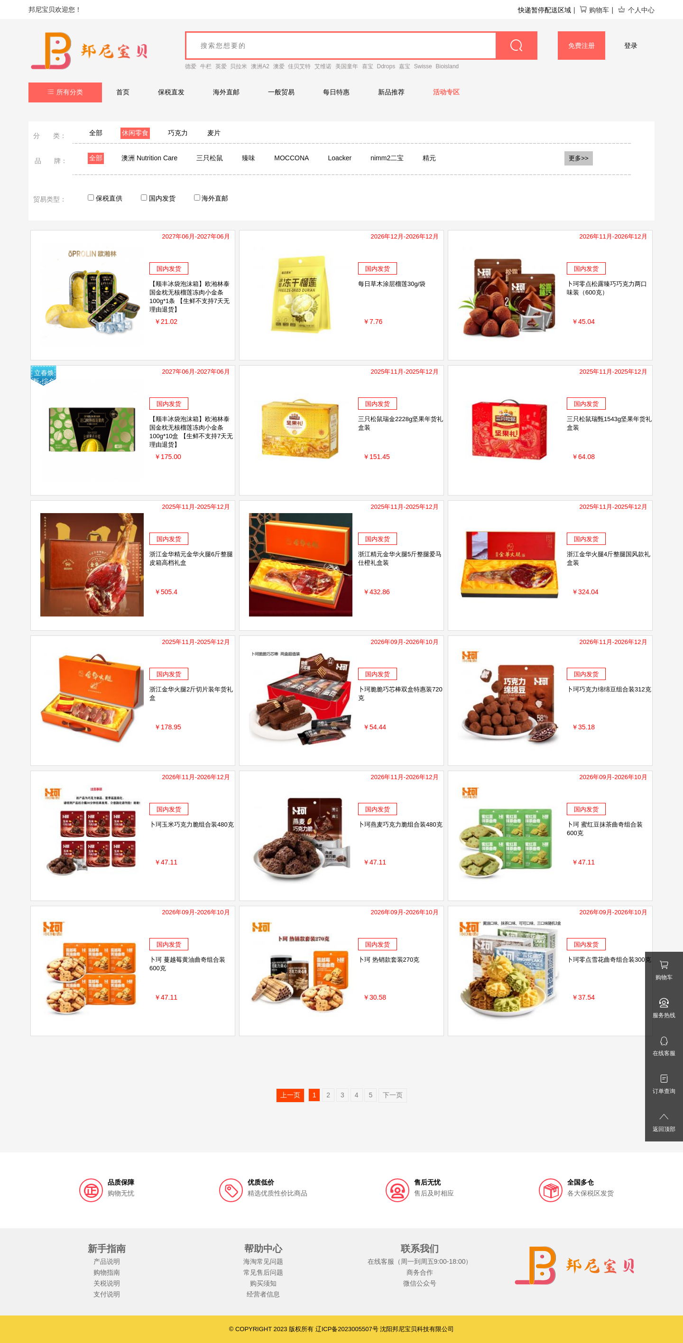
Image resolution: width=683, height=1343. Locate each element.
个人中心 (636, 10)
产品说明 (106, 1261)
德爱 (190, 66)
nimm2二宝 (387, 158)
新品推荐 (391, 92)
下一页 (393, 1095)
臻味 (248, 158)
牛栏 (206, 66)
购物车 (594, 10)
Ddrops (386, 66)
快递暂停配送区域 (544, 10)
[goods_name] (361, 45)
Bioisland (447, 66)
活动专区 (446, 92)
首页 (122, 92)
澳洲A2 (260, 66)
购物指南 (106, 1272)
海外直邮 (226, 92)
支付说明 (106, 1294)
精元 (429, 158)
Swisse (423, 66)
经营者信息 (263, 1294)
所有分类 (65, 92)
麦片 (214, 133)
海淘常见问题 (263, 1261)
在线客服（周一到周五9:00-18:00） (420, 1261)
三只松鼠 (209, 158)
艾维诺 (323, 66)
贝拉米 (238, 66)
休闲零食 (135, 133)
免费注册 (581, 45)
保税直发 (171, 92)
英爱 (221, 66)
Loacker (339, 158)
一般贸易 (281, 92)
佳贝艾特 (299, 66)
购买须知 (263, 1283)
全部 (95, 133)
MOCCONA (291, 158)
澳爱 (279, 66)
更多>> (579, 158)
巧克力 (178, 133)
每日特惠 (336, 92)
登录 (630, 45)
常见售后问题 (263, 1272)
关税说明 (106, 1283)
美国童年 (346, 66)
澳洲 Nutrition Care (149, 158)
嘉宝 (404, 66)
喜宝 (367, 66)
